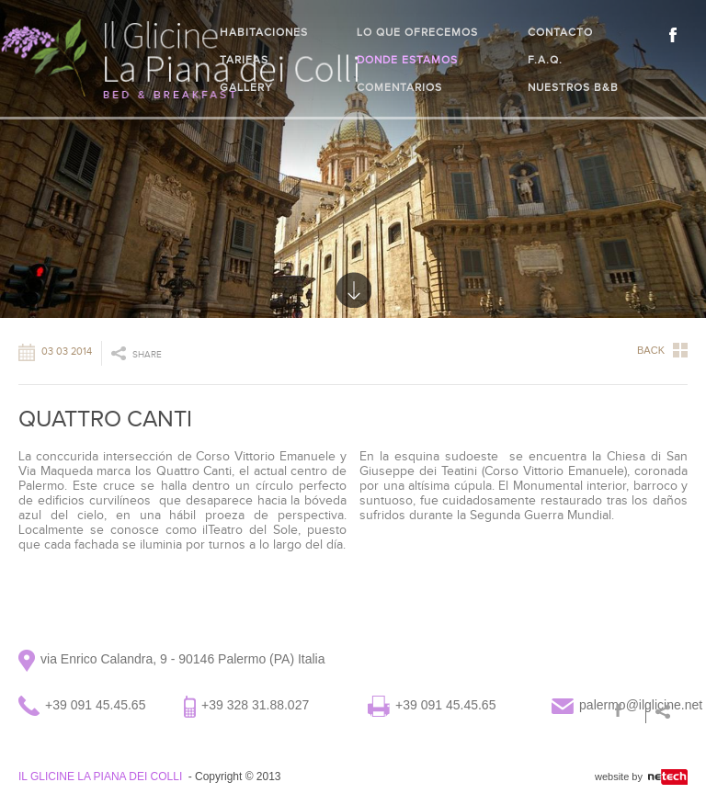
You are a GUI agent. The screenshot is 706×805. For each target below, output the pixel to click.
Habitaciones (264, 32)
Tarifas (244, 59)
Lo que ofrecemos (417, 32)
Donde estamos (407, 59)
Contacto (560, 32)
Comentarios (399, 87)
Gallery (246, 87)
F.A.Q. (545, 59)
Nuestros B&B (573, 87)
